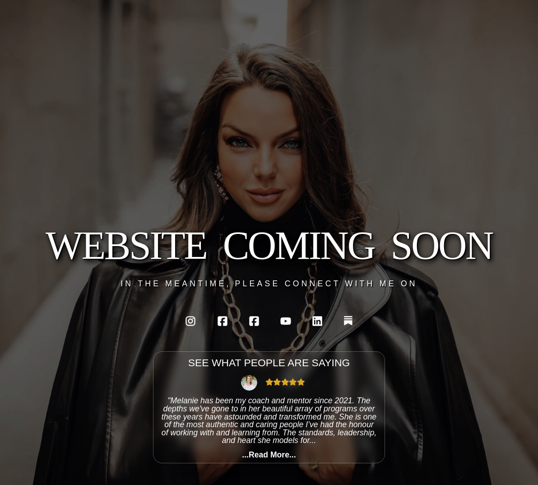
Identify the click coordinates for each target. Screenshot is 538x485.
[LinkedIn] (317, 321)
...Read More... (269, 455)
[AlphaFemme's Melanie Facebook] (222, 321)
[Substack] (348, 321)
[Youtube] (285, 321)
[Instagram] (190, 321)
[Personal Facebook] (254, 321)
